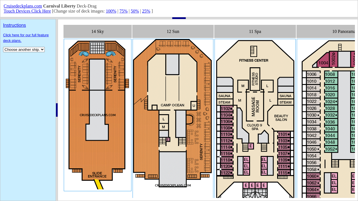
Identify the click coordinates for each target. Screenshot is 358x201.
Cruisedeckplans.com (23, 6)
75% (123, 11)
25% (146, 11)
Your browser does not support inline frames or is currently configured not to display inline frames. (208, 110)
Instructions (14, 25)
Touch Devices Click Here (27, 11)
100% (111, 11)
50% (135, 11)
